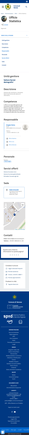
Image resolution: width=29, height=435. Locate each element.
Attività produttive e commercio (13, 356)
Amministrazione (9, 13)
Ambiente (13, 367)
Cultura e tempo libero (13, 352)
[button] (27, 2)
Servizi (14, 347)
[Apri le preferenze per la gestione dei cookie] (3, 432)
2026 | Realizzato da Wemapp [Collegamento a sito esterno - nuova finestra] (14, 434)
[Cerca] (26, 7)
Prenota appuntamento (13, 417)
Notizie (13, 375)
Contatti (13, 390)
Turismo (14, 360)
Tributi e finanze (14, 365)
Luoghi (13, 344)
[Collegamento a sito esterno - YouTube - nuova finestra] (15, 412)
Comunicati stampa (13, 377)
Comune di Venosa (17, 7)
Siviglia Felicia (10, 125)
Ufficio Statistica (22, 13)
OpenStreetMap (22, 229)
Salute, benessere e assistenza (13, 369)
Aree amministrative (14, 332)
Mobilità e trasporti (13, 361)
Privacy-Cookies (5, 430)
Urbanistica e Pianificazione (13, 358)
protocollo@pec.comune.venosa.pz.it (14, 400)
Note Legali (13, 430)
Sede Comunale (14, 190)
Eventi (13, 379)
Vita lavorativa (13, 354)
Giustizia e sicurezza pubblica (14, 363)
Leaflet (16, 229)
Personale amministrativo (13, 342)
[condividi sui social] (4, 24)
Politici (13, 340)
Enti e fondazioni (14, 338)
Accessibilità (14, 423)
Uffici (16, 13)
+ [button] (5, 204)
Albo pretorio (14, 386)
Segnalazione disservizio (14, 421)
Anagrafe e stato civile (13, 350)
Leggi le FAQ (14, 419)
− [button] (5, 206)
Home (2, 13)
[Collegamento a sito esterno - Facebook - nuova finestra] (12, 412)
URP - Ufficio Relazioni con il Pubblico (14, 403)
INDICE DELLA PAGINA (7, 35)
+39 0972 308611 (14, 399)
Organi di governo (13, 334)
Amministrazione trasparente (14, 387)
